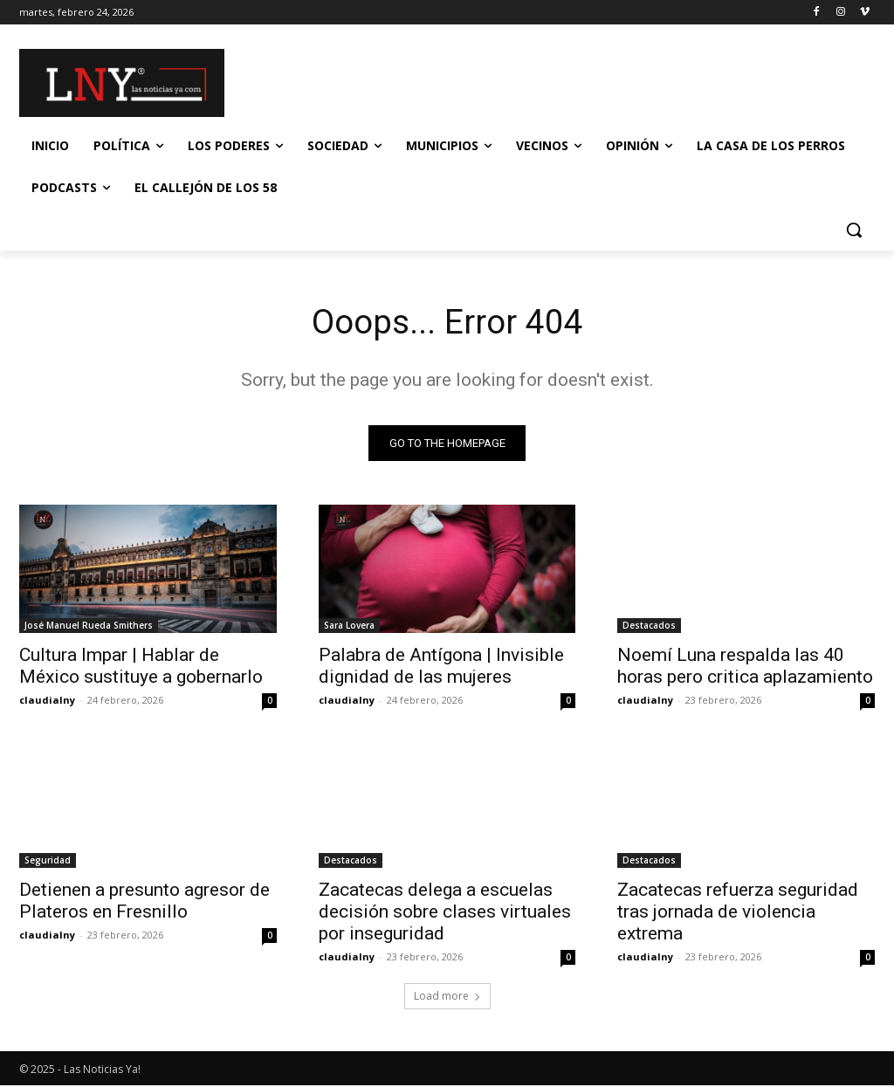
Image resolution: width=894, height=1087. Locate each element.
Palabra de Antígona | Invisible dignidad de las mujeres (441, 668)
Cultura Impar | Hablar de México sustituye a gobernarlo (141, 668)
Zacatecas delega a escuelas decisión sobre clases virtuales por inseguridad (445, 914)
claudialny (47, 702)
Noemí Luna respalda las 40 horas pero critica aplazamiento (745, 668)
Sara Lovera (349, 628)
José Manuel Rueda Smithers (88, 628)
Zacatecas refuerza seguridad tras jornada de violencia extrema (737, 914)
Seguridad (47, 863)
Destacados (649, 628)
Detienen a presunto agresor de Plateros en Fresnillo (144, 903)
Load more (447, 997)
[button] (854, 230)
